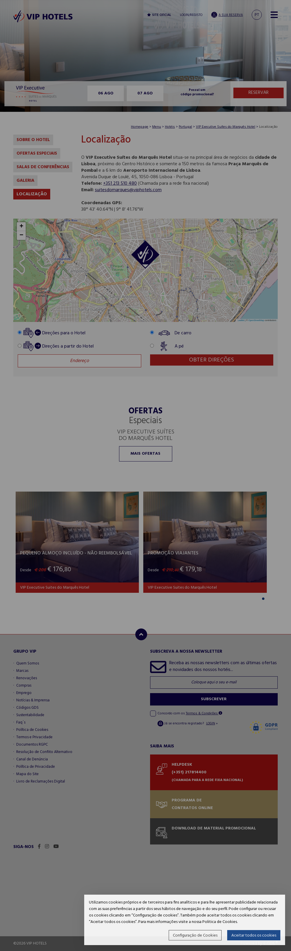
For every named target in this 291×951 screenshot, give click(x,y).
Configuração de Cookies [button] (195, 935)
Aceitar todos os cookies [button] (253, 935)
